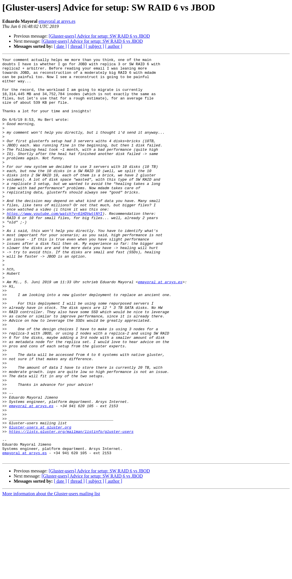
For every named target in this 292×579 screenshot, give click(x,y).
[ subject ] (95, 46)
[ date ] (60, 46)
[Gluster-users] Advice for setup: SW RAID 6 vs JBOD (99, 36)
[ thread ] (76, 46)
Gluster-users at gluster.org (40, 501)
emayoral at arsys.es (56, 21)
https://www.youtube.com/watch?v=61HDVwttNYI (54, 245)
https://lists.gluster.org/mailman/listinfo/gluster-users (71, 506)
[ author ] (113, 46)
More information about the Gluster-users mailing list (51, 574)
